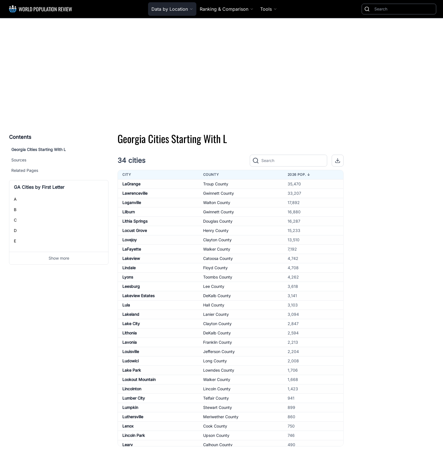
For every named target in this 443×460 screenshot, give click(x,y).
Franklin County (217, 342)
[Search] (404, 9)
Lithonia (129, 332)
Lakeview (131, 258)
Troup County (215, 183)
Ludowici (130, 360)
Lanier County (216, 314)
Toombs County (217, 277)
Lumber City (133, 398)
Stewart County (217, 407)
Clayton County (217, 239)
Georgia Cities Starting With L (38, 149)
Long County (215, 360)
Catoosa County (218, 258)
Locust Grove (134, 230)
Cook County (215, 426)
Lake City (131, 323)
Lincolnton (131, 388)
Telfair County (216, 398)
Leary (127, 444)
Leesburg (131, 286)
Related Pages (24, 170)
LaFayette (131, 249)
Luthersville (132, 416)
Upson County (216, 435)
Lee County (213, 286)
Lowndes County (218, 370)
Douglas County (218, 221)
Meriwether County (220, 416)
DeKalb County (217, 295)
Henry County (216, 230)
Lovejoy (129, 239)
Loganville (131, 202)
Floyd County (215, 267)
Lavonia (129, 342)
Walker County (216, 249)
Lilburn (128, 211)
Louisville (130, 351)
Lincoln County (217, 388)
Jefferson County (219, 351)
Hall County (213, 305)
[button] (338, 161)
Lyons (127, 277)
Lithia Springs (134, 221)
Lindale (129, 267)
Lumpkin (130, 407)
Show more (59, 258)
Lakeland (130, 314)
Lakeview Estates (138, 295)
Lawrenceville (134, 193)
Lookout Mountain (139, 379)
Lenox (128, 426)
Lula (126, 305)
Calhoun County (218, 444)
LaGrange (131, 183)
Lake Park (131, 370)
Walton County (216, 202)
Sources (18, 159)
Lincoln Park (133, 435)
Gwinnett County (218, 193)
